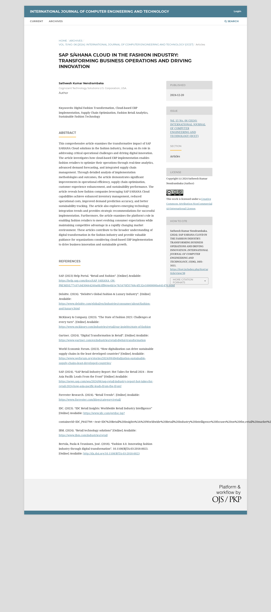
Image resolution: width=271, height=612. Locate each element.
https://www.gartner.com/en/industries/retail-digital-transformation (102, 340)
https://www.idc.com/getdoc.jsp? (104, 413)
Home (63, 40)
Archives (56, 21)
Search (232, 21)
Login (237, 11)
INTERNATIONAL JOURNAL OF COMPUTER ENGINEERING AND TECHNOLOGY (99, 11)
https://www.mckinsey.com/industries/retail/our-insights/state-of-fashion (105, 327)
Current (36, 21)
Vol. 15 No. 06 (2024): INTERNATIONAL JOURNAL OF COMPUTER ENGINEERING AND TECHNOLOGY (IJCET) (126, 44)
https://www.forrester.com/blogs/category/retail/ (90, 399)
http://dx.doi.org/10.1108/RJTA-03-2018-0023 (111, 453)
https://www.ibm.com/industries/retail (83, 435)
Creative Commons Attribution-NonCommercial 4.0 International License (189, 203)
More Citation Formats (183, 281)
